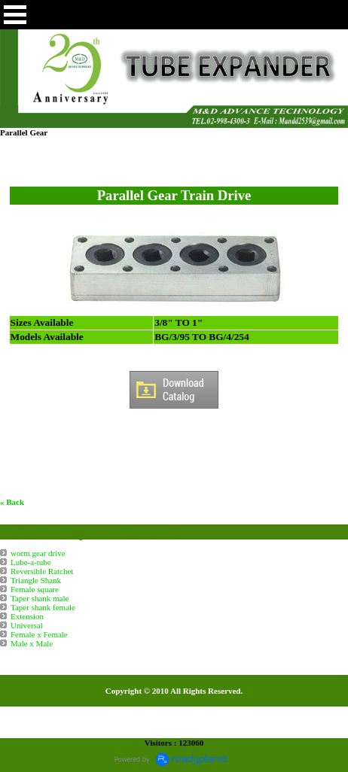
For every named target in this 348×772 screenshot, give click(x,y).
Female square (35, 589)
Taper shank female (43, 607)
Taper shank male (40, 598)
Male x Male (32, 643)
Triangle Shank (36, 580)
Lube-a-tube (31, 562)
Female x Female (39, 634)
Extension (27, 616)
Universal (27, 625)
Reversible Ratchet (42, 571)
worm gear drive (38, 553)
